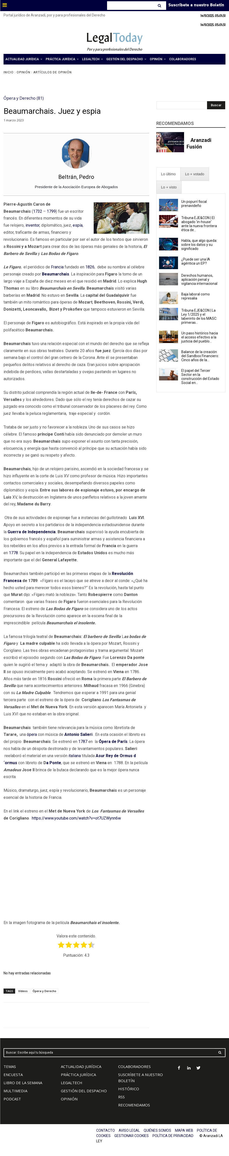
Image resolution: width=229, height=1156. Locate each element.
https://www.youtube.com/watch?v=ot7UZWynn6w (76, 818)
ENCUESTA (13, 1074)
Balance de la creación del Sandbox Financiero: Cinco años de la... (200, 356)
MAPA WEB (184, 1130)
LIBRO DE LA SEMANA (23, 1082)
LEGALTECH (71, 1082)
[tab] (168, 174)
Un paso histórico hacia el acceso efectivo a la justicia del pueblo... (199, 337)
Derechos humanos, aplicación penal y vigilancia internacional (199, 279)
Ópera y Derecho (44, 991)
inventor (32, 225)
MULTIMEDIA (15, 1090)
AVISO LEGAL (129, 1130)
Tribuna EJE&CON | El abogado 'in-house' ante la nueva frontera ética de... (199, 224)
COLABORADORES (134, 1066)
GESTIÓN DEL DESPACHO (84, 1090)
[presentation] (168, 174)
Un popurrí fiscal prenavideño (194, 204)
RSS (121, 1096)
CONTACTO (105, 1130)
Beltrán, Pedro (76, 177)
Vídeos (23, 991)
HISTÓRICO (128, 1088)
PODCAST (12, 1098)
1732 (37, 211)
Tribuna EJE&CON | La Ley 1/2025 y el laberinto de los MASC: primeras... (199, 316)
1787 (82, 741)
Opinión (23, 72)
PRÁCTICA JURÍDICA (78, 1074)
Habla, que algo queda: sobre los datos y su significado (199, 245)
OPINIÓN (69, 1098)
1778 (13, 552)
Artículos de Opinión (52, 72)
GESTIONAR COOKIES (131, 1136)
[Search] (160, 6)
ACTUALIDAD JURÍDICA (81, 1066)
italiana (74, 755)
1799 (51, 211)
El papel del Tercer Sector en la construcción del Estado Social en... (200, 377)
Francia (57, 267)
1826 (89, 267)
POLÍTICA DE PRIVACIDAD (172, 1136)
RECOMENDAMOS (134, 1104)
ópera (32, 734)
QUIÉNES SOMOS (157, 1130)
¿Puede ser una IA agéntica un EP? (195, 261)
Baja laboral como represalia (195, 296)
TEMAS (10, 1066)
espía (78, 225)
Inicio (9, 72)
